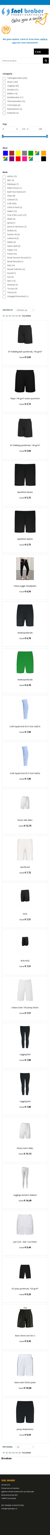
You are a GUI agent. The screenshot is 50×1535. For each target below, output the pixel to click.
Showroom (5, 1484)
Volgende (26, 316)
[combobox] (22, 61)
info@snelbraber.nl (9, 1508)
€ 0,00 (38, 52)
